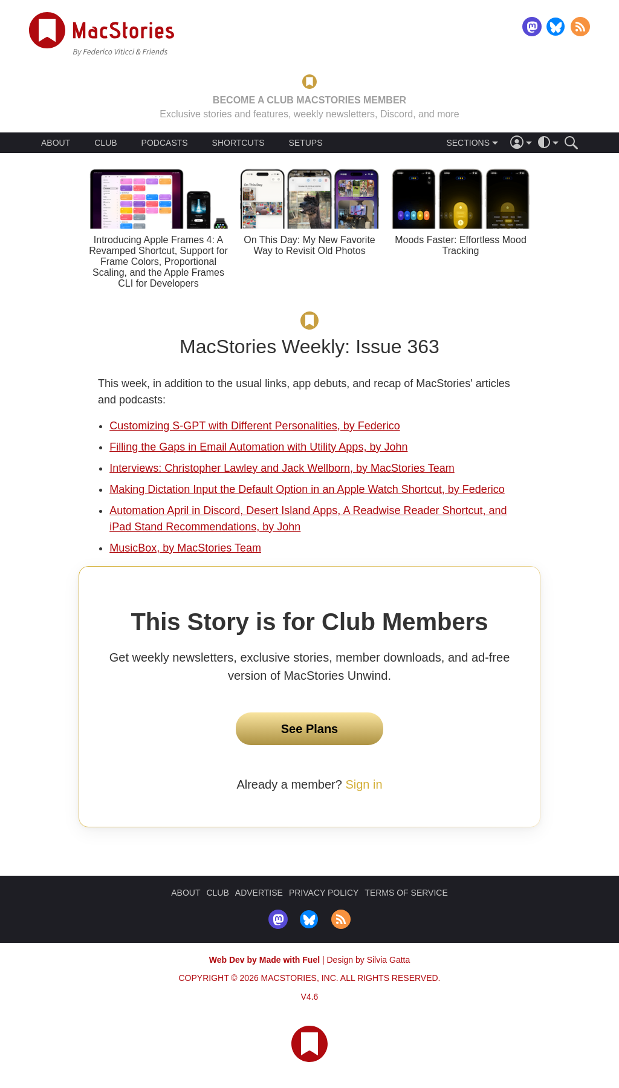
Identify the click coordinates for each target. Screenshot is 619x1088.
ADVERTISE (259, 892)
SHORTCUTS (238, 142)
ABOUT (55, 142)
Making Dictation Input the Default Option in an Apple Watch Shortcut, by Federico (307, 489)
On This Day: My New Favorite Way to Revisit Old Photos (309, 245)
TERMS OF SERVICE (406, 892)
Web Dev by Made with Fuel (264, 960)
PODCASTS (164, 142)
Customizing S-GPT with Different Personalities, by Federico (254, 426)
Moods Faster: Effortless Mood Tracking (461, 245)
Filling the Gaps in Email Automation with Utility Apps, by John (258, 447)
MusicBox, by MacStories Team (185, 548)
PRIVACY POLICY (323, 892)
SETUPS (305, 142)
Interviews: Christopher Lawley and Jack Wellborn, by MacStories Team (282, 468)
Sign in (363, 784)
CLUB (105, 143)
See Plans (310, 728)
